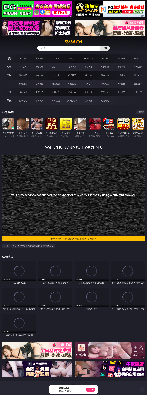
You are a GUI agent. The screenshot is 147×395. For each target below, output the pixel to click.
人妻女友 (56, 92)
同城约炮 (23, 100)
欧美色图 (56, 83)
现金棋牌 (121, 58)
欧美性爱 (72, 75)
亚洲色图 (39, 83)
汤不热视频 (72, 100)
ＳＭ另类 (138, 67)
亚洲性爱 (23, 75)
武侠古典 (72, 92)
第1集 (6, 246)
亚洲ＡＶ (23, 67)
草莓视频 (56, 100)
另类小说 (105, 92)
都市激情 (23, 92)
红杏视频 (88, 100)
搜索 (105, 48)
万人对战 (56, 58)
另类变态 (138, 75)
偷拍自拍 (39, 75)
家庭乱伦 (39, 92)
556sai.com (73, 42)
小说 (9, 92)
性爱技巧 (138, 92)
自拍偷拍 (39, 67)
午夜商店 (39, 100)
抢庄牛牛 (138, 58)
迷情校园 (88, 92)
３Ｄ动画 (72, 67)
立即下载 (90, 390)
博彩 (9, 58)
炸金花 (105, 58)
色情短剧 (105, 100)
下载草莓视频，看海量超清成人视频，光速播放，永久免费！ (97, 238)
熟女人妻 (88, 67)
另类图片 (138, 83)
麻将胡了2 (88, 58)
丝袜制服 (105, 67)
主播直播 (121, 67)
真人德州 (39, 58)
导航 (9, 100)
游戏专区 (72, 58)
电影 (9, 75)
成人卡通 (56, 75)
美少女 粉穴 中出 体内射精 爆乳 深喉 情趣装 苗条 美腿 (33, 246)
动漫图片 (72, 83)
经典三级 (105, 75)
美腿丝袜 (88, 83)
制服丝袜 (88, 75)
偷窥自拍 (23, 83)
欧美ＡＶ (56, 67)
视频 (9, 66)
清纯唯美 (105, 83)
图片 (9, 83)
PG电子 (23, 58)
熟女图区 (121, 83)
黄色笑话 (121, 92)
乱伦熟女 (121, 75)
